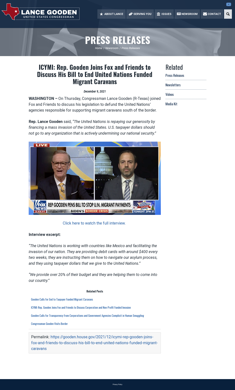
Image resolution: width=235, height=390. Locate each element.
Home (98, 48)
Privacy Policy (117, 384)
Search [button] (228, 14)
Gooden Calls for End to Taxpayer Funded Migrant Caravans (62, 299)
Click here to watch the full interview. (95, 223)
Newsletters (173, 84)
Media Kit (171, 103)
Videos (169, 94)
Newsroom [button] (187, 14)
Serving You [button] (140, 14)
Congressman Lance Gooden (40, 12)
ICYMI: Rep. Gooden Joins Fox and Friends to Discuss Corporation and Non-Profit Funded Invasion (81, 307)
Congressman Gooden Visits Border (49, 324)
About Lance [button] (111, 14)
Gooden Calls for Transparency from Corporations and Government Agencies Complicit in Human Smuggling (87, 315)
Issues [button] (164, 14)
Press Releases (117, 40)
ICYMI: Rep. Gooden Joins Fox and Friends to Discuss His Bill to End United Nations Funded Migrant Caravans (94, 74)
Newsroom (111, 48)
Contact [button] (212, 14)
